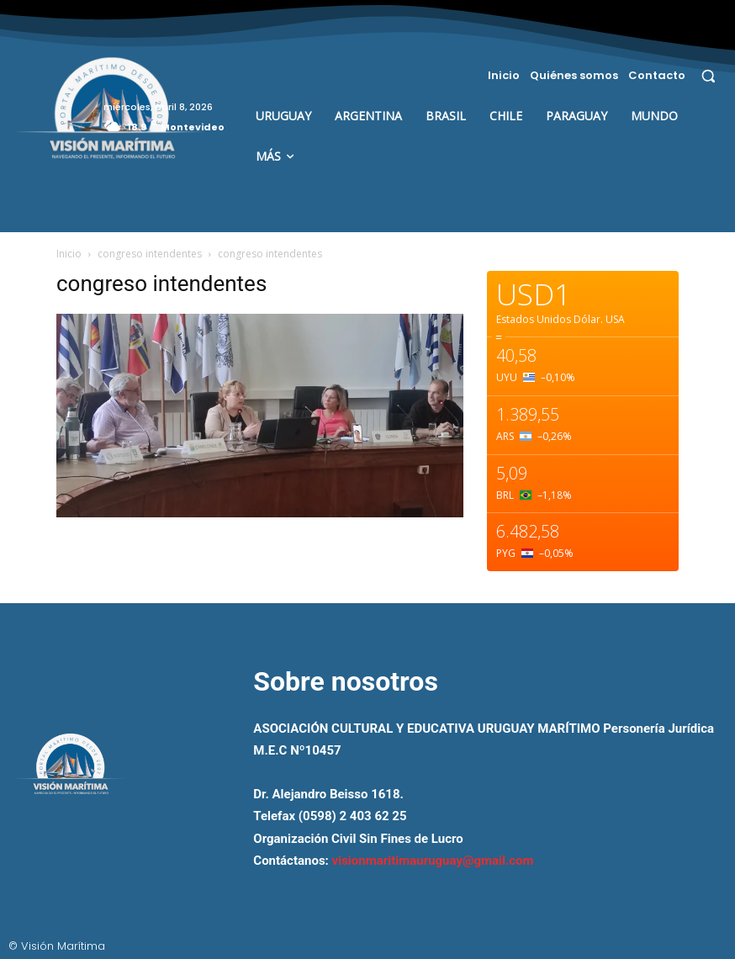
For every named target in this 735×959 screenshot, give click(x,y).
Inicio (69, 253)
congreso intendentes (150, 253)
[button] (708, 75)
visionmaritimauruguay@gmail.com (433, 860)
